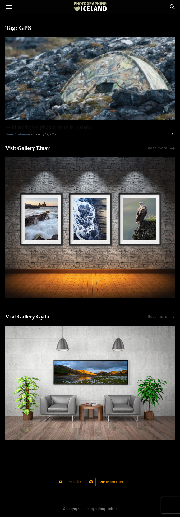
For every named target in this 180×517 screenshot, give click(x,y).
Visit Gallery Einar (27, 148)
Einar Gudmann (17, 134)
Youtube (75, 482)
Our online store (112, 482)
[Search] (172, 7)
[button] (9, 7)
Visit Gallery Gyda (27, 316)
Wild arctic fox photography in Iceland (48, 127)
